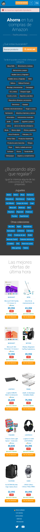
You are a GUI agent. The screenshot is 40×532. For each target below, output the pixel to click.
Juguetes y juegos (28, 122)
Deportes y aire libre (26, 96)
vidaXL (28, 389)
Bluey (22, 195)
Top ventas (19, 513)
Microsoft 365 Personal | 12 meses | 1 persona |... (11, 348)
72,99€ (11, 354)
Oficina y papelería (29, 130)
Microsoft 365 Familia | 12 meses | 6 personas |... (11, 302)
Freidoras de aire (19, 235)
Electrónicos (20, 199)
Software (10, 151)
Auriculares (11, 231)
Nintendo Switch (12, 239)
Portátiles (10, 244)
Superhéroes (24, 216)
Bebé (30, 79)
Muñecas (22, 207)
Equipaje (25, 104)
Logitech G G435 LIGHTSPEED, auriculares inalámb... (28, 440)
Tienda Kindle (28, 151)
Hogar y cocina (31, 109)
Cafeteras (21, 231)
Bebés (16, 195)
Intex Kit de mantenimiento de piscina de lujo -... (28, 302)
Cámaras (30, 231)
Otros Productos (14, 134)
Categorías (19, 516)
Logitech (11, 389)
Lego (32, 203)
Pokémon (29, 212)
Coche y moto (12, 96)
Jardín (8, 122)
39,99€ (28, 354)
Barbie (9, 195)
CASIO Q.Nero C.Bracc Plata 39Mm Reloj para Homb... (28, 486)
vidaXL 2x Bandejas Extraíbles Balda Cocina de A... (28, 394)
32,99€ (11, 492)
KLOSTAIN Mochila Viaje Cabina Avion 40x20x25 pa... (11, 486)
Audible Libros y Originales (20, 74)
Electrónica (15, 104)
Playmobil (20, 212)
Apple (19, 226)
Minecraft (13, 207)
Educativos (9, 199)
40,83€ (11, 446)
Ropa (10, 147)
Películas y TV (27, 134)
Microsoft (11, 297)
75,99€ (28, 400)
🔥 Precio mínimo (19, 510)
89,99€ (11, 308)
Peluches (11, 212)
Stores (19, 151)
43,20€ (28, 308)
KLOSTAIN (11, 481)
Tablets (25, 248)
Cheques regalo (25, 92)
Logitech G (28, 435)
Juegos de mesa (22, 203)
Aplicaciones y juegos (20, 70)
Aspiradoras (27, 226)
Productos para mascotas (16, 143)
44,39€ (28, 446)
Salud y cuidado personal (23, 147)
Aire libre (11, 226)
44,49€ (28, 492)
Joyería (16, 122)
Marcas (19, 519)
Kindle (30, 235)
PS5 (18, 244)
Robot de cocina (27, 244)
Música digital (16, 130)
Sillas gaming (16, 248)
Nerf (29, 207)
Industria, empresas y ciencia (25, 113)
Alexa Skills (10, 66)
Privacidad (20, 521)
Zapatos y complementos (25, 156)
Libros (9, 126)
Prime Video (11, 139)
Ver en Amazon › (11, 317)
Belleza (13, 83)
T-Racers (11, 435)
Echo (9, 235)
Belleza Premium (24, 83)
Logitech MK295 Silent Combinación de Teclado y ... (11, 394)
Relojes (30, 143)
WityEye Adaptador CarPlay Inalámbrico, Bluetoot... (28, 348)
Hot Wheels (10, 203)
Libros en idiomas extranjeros (23, 126)
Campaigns (29, 87)
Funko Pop (30, 199)
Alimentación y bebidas (25, 66)
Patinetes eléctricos (26, 239)
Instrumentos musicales (25, 117)
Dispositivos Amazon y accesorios (20, 100)
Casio (28, 481)
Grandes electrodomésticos (13, 109)
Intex (28, 297)
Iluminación (9, 113)
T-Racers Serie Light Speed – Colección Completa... (11, 440)
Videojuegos (10, 156)
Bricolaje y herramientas (14, 87)
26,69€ (11, 400)
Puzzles (14, 216)
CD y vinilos (13, 92)
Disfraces (30, 195)
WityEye (28, 343)
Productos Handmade (26, 139)
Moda (6, 130)
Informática (10, 117)
